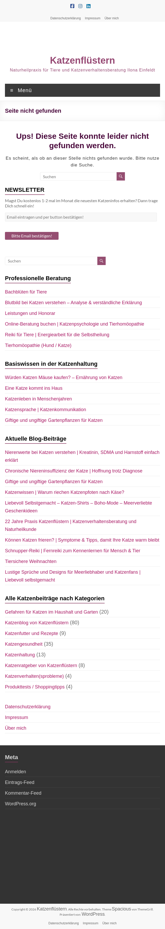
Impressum (92, 18)
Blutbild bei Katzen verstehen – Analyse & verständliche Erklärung (73, 302)
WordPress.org (20, 803)
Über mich (112, 18)
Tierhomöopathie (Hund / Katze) (38, 345)
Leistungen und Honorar (30, 313)
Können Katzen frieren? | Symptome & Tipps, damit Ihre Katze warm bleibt (82, 540)
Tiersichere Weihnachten (30, 561)
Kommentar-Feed (23, 793)
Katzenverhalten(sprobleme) (34, 676)
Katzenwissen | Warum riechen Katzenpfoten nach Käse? (64, 492)
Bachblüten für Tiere (26, 292)
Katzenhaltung (20, 654)
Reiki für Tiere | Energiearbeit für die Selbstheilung (57, 334)
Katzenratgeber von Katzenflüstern (41, 665)
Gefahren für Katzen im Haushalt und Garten (51, 612)
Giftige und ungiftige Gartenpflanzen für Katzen (54, 420)
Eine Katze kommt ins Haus (33, 388)
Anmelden (15, 771)
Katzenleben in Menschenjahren (38, 398)
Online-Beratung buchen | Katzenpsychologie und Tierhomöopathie (74, 324)
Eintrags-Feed (19, 782)
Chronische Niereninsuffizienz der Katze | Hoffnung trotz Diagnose (73, 471)
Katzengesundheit (23, 644)
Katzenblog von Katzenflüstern (36, 622)
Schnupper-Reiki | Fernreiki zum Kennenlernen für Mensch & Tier (72, 550)
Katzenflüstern (82, 60)
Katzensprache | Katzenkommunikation (45, 409)
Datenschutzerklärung (65, 18)
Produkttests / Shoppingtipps (35, 687)
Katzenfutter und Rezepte (31, 633)
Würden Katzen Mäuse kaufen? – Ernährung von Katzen (63, 377)
